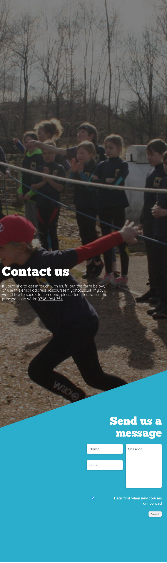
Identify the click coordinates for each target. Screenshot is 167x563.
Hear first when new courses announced (138, 501)
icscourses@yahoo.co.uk (70, 290)
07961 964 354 (50, 298)
